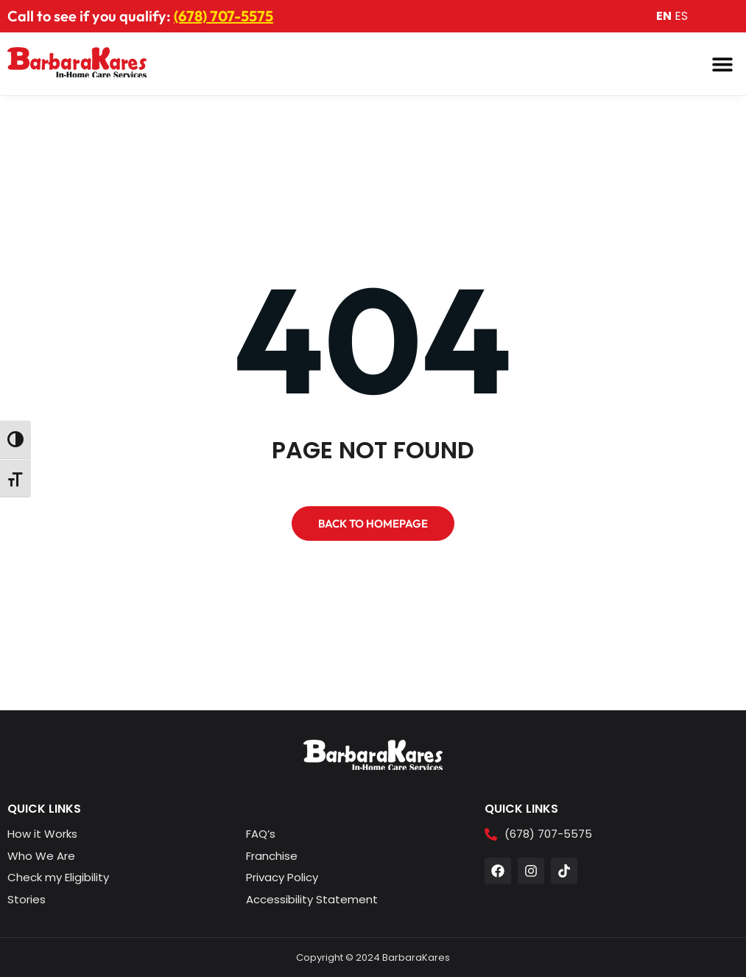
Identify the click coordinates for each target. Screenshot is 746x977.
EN (664, 15)
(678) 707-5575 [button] (223, 16)
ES (681, 15)
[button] (722, 63)
